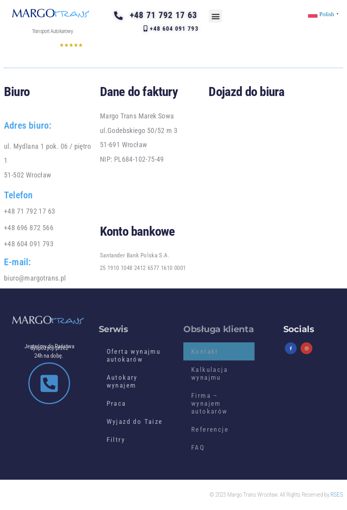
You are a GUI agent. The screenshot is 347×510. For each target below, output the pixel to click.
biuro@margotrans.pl (35, 278)
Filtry (116, 439)
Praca (116, 403)
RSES (336, 494)
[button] (215, 15)
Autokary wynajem (122, 381)
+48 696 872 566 (29, 228)
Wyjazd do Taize (135, 421)
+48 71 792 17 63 (29, 211)
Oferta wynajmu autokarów (134, 355)
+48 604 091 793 (29, 244)
